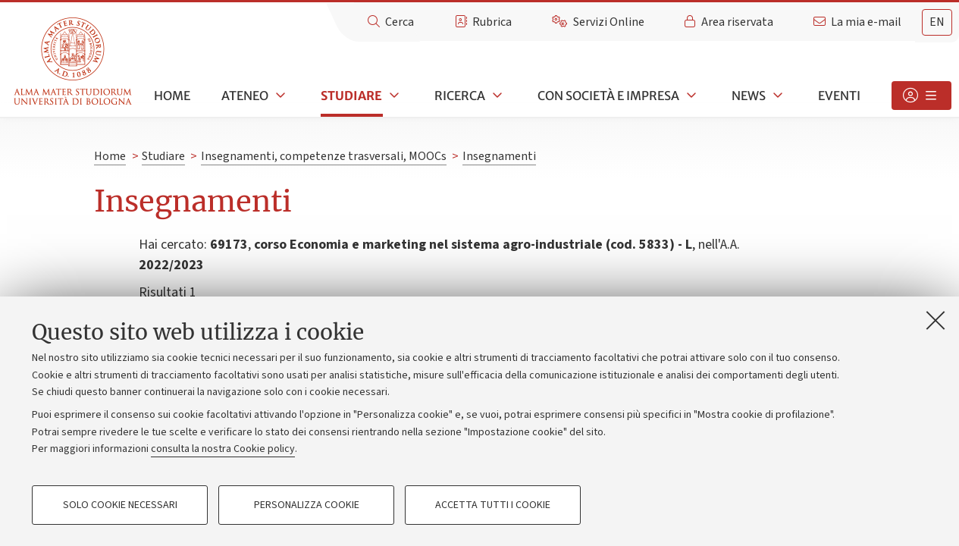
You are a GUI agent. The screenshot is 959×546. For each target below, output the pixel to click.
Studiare (351, 95)
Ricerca (459, 95)
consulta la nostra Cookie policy (223, 449)
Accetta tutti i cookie (492, 505)
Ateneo (244, 95)
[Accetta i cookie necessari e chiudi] (935, 320)
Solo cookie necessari (120, 505)
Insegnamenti (499, 156)
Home (172, 95)
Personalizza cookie (306, 505)
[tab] (937, 22)
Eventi (839, 95)
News (749, 95)
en (937, 22)
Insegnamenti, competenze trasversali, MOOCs (324, 156)
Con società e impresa (608, 95)
